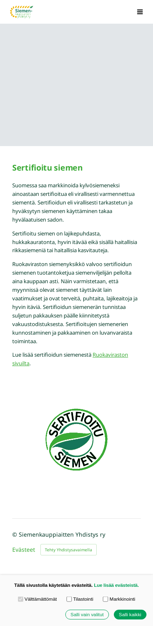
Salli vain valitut (87, 614)
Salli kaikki (130, 614)
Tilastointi (80, 599)
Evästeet (23, 550)
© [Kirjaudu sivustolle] (15, 534)
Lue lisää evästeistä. (116, 585)
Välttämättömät (37, 599)
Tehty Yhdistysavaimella (68, 550)
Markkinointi (119, 599)
